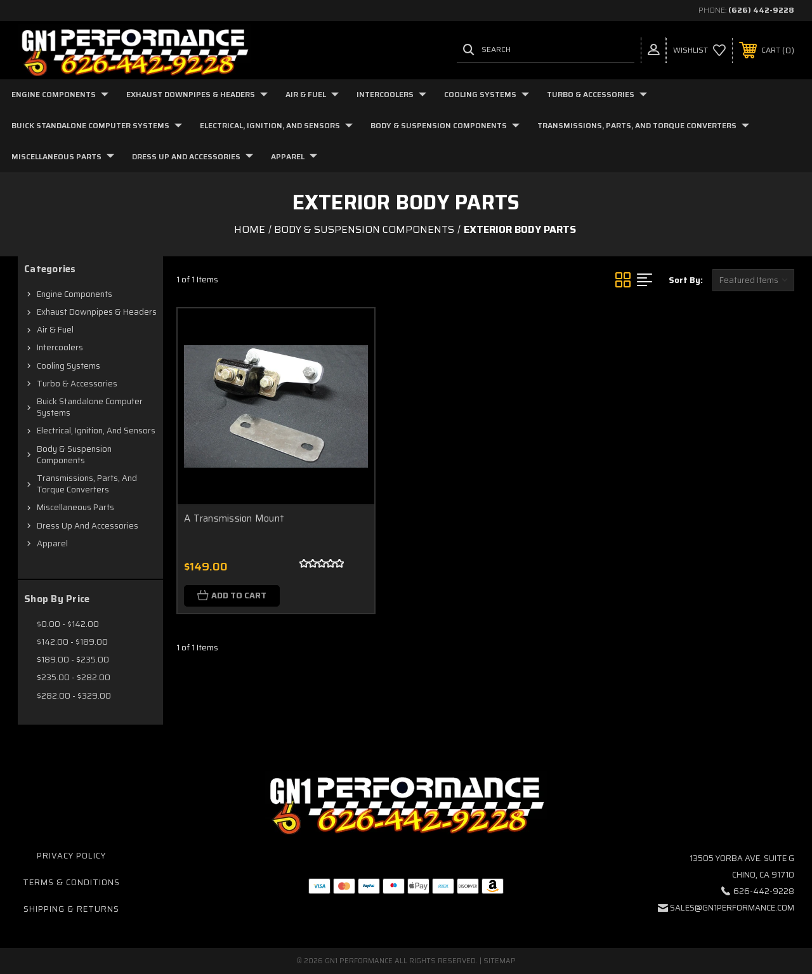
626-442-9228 (763, 891)
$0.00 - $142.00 (68, 624)
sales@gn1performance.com (732, 907)
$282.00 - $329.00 (74, 695)
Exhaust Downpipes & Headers (197, 94)
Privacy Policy (71, 855)
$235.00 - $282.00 (73, 677)
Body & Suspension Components (445, 125)
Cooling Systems (486, 94)
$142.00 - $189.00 (72, 641)
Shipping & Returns (71, 909)
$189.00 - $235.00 (73, 659)
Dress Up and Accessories (192, 156)
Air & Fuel (312, 94)
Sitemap (499, 961)
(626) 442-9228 (761, 10)
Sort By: (686, 280)
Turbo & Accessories (597, 94)
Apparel (294, 156)
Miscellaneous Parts (62, 156)
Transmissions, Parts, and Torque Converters (643, 125)
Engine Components (59, 94)
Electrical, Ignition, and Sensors (276, 125)
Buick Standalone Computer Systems (96, 125)
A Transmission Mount (234, 518)
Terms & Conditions (71, 882)
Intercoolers (391, 94)
